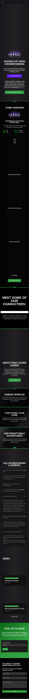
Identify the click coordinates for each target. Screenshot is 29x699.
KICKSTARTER (21, 489)
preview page (9, 70)
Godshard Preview (11, 580)
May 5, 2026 (7, 582)
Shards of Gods (8, 578)
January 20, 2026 (8, 610)
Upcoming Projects (14, 578)
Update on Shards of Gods (14, 608)
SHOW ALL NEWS (14, 616)
